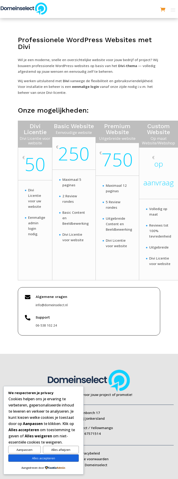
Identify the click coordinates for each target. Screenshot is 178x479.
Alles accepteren (43, 458)
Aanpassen (24, 450)
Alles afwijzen (60, 450)
